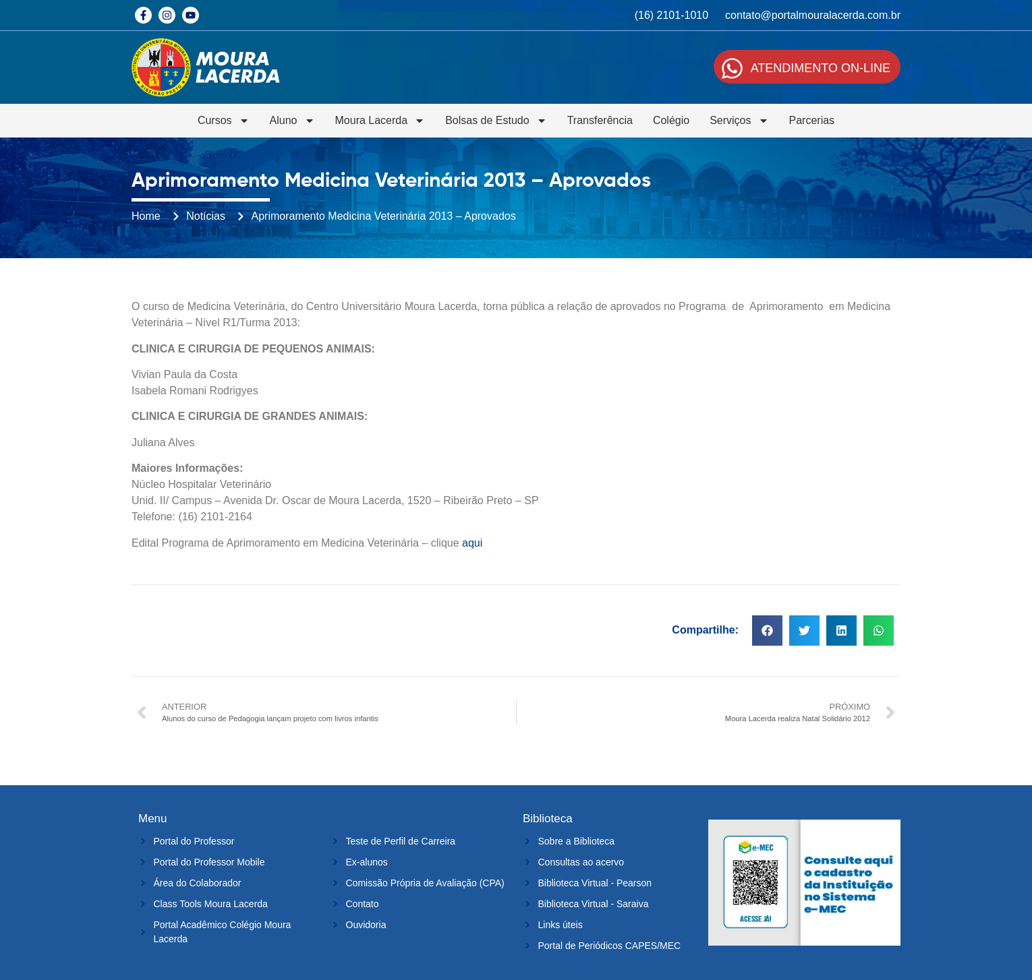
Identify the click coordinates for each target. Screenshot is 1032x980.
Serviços (739, 121)
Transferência (600, 120)
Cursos (224, 121)
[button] (767, 630)
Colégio (671, 120)
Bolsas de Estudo (496, 121)
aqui (474, 543)
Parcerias (812, 120)
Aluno (292, 121)
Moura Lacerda (380, 121)
